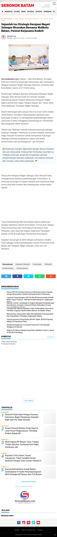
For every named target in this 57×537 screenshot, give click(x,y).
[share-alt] (6, 276)
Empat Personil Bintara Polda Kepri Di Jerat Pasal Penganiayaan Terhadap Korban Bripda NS (21, 431)
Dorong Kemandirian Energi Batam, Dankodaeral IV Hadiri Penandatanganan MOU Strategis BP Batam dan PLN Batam (23, 472)
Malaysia (35, 18)
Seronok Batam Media (23, 486)
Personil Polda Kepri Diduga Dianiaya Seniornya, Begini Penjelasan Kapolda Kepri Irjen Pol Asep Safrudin (21, 417)
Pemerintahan (43, 18)
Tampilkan (50, 337)
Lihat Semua (28, 401)
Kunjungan (28, 18)
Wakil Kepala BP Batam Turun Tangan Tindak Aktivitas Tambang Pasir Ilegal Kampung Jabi (22, 444)
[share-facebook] (17, 276)
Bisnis (23, 11)
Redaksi (17, 530)
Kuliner (17, 11)
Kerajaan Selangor (18, 18)
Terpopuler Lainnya (28, 482)
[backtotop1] (55, 535)
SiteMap (40, 530)
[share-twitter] (28, 276)
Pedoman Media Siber (28, 530)
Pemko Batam (22, 268)
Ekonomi (39, 11)
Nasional (30, 11)
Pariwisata (9, 11)
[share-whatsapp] (40, 276)
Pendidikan (47, 11)
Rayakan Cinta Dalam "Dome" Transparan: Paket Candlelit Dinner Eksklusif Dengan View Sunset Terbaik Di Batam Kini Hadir (23, 459)
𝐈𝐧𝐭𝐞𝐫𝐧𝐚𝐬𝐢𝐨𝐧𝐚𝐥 (8, 18)
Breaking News (7, 516)
